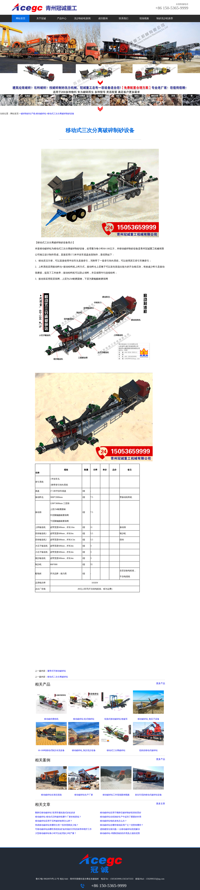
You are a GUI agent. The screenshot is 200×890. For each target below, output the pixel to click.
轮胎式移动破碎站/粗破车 (116, 719)
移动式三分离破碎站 (116, 750)
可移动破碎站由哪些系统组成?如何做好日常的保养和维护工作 (63, 829)
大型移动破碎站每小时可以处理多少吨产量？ (55, 833)
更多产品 (160, 683)
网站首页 (20, 18)
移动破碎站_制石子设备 (148, 719)
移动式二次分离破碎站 (57, 677)
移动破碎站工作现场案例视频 (116, 795)
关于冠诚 (41, 18)
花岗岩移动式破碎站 (148, 750)
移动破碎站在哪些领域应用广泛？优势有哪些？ (121, 825)
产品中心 (61, 18)
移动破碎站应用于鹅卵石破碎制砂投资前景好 (120, 813)
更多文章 (160, 803)
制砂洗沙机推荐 (164, 18)
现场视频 (144, 18)
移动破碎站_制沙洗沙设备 (84, 750)
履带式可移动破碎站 (56, 671)
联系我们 (123, 18)
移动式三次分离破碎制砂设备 (60, 114)
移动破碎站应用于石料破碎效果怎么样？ (53, 821)
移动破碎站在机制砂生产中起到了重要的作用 (120, 817)
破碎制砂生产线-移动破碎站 (33, 114)
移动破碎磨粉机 (51, 719)
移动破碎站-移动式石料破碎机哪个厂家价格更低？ (58, 817)
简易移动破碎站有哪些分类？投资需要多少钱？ (56, 825)
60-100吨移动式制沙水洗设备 (51, 750)
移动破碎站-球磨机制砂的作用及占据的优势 (120, 833)
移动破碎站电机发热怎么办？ (113, 821)
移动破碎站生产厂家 (83, 795)
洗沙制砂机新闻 (82, 18)
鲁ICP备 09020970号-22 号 (47, 879)
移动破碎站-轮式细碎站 (83, 719)
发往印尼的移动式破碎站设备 (148, 795)
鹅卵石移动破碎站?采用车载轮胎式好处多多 (55, 813)
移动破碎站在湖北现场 (51, 795)
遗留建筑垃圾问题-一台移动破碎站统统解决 (120, 829)
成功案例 (103, 18)
